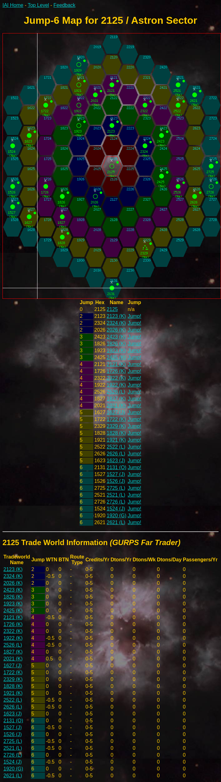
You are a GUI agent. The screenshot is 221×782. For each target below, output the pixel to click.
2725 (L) (116, 488)
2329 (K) (116, 426)
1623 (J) (116, 460)
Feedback (64, 5)
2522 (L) (116, 446)
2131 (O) (116, 467)
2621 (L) (116, 522)
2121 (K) (116, 364)
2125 (112, 309)
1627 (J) (116, 412)
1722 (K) (116, 419)
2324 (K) (116, 323)
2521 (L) (116, 495)
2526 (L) (116, 391)
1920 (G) (116, 515)
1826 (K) (116, 343)
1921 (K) (116, 440)
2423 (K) (116, 336)
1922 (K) (116, 385)
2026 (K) (116, 330)
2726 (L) (116, 501)
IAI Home (12, 5)
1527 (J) (116, 474)
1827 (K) (116, 398)
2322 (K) (116, 378)
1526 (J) (116, 481)
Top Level (38, 5)
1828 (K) (116, 433)
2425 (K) (116, 357)
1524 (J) (116, 508)
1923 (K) (116, 350)
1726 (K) (116, 371)
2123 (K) (116, 316)
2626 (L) (116, 453)
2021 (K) (116, 405)
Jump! (134, 316)
